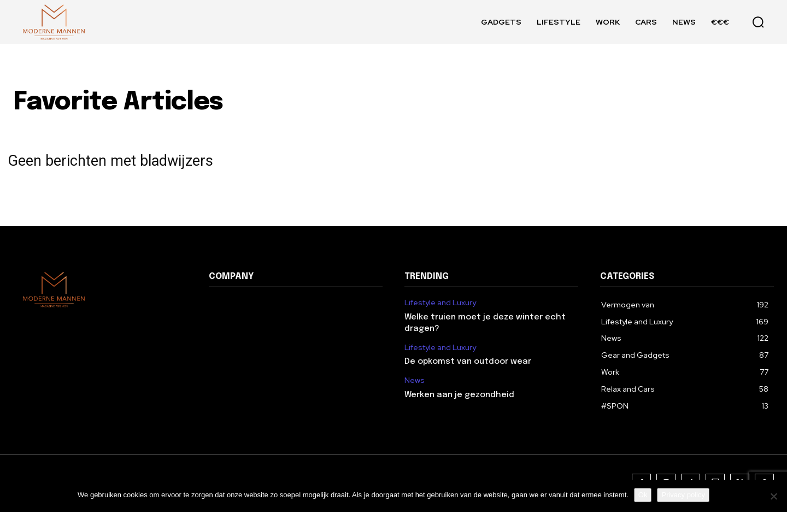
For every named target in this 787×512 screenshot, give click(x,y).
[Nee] (773, 496)
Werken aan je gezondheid (459, 395)
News (414, 380)
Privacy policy (682, 495)
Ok (643, 495)
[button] (758, 22)
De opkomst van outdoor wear (467, 361)
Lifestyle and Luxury (440, 302)
